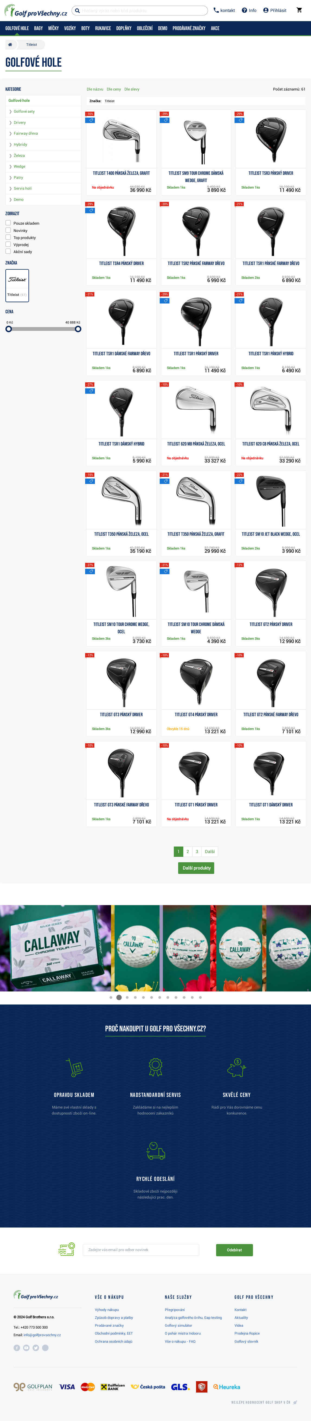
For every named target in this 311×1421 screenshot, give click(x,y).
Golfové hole (19, 100)
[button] (111, 997)
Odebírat (234, 1250)
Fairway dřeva (26, 133)
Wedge (19, 166)
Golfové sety (24, 111)
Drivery (20, 122)
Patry (18, 177)
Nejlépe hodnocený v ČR (261, 1402)
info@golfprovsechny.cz (42, 1335)
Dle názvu (95, 89)
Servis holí (23, 188)
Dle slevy (131, 89)
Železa (19, 155)
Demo (19, 199)
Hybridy (20, 144)
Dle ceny (114, 89)
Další (210, 851)
